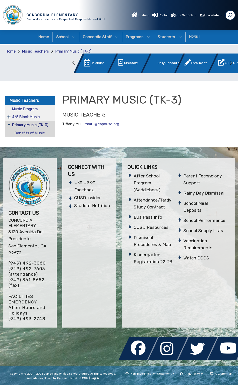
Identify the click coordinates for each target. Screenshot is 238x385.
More (194, 37)
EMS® (84, 378)
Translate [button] (212, 15)
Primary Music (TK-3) (73, 51)
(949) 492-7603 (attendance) (26, 271)
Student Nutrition (92, 205)
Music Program (25, 109)
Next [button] (231, 63)
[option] (88, 64)
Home (43, 37)
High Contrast (194, 374)
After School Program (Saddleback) (147, 182)
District (144, 15)
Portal (163, 15)
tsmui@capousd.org (101, 124)
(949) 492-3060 (27, 263)
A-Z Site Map (221, 373)
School (66, 37)
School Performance (204, 220)
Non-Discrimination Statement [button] (151, 373)
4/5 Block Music (26, 117)
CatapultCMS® (67, 378)
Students (170, 37)
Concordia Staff (101, 37)
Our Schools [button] (185, 15)
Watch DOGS (196, 258)
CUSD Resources (151, 227)
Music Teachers (35, 51)
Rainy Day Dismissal (203, 193)
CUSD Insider (87, 197)
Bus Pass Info (148, 217)
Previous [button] (73, 63)
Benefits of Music (29, 133)
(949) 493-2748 (26, 318)
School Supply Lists (203, 230)
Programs (138, 37)
